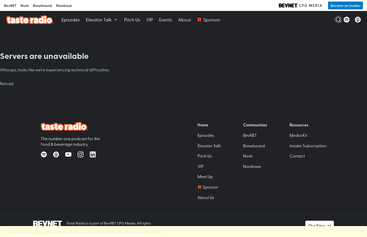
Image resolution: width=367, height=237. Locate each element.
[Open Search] (335, 20)
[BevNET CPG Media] (300, 5)
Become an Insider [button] (345, 5)
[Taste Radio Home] (29, 19)
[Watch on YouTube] (68, 154)
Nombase (64, 5)
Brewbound (42, 5)
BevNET (10, 5)
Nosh (25, 5)
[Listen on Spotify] (347, 20)
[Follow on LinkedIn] (93, 154)
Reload (6, 83)
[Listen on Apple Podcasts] (358, 20)
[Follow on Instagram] (80, 154)
